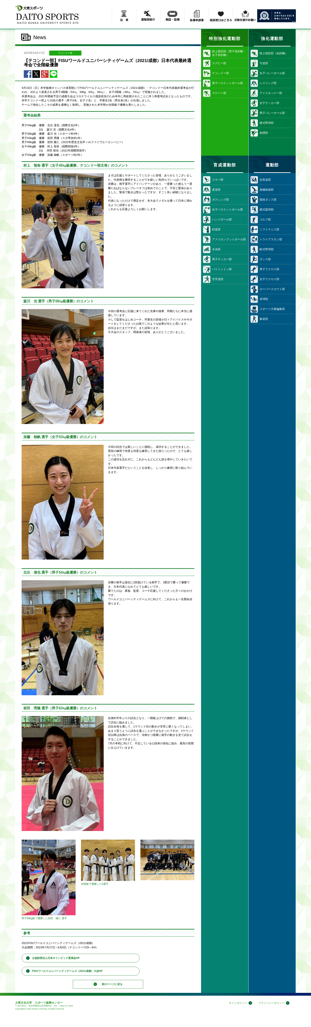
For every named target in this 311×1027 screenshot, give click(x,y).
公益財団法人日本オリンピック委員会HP (56, 958)
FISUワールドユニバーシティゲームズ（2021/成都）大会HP (67, 971)
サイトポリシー (235, 1004)
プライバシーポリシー (270, 1004)
